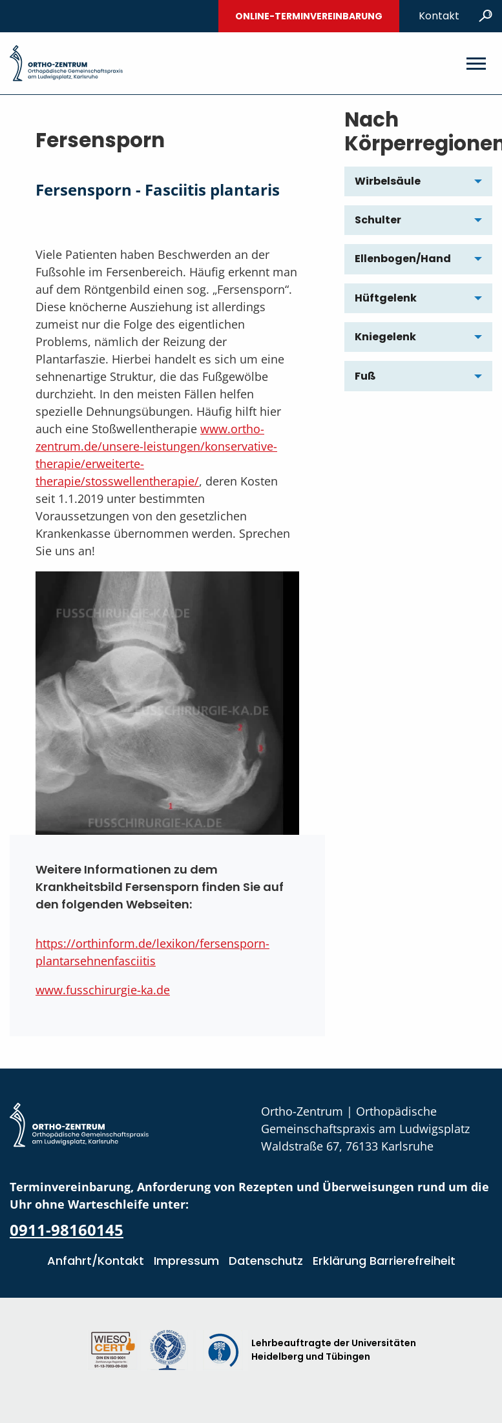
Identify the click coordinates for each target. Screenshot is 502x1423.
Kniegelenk (385, 336)
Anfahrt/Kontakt (95, 1261)
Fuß (365, 376)
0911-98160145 (66, 1229)
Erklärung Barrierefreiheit (384, 1261)
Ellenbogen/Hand (403, 258)
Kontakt (439, 15)
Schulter (378, 219)
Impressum (186, 1261)
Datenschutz (266, 1261)
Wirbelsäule (388, 181)
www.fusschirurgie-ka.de (103, 990)
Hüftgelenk (386, 298)
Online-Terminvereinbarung (308, 16)
